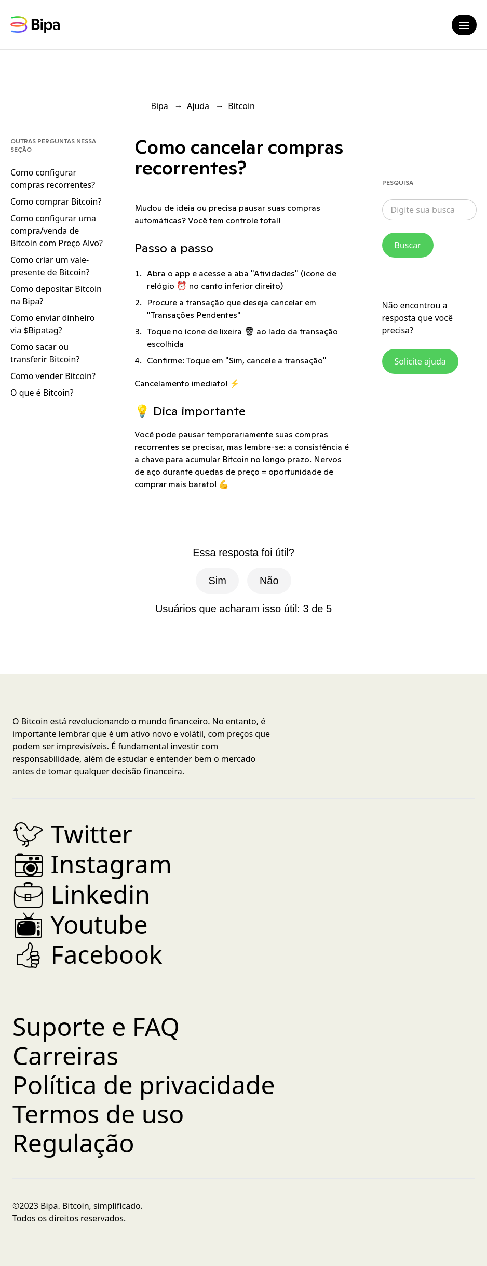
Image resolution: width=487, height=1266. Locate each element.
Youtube (80, 924)
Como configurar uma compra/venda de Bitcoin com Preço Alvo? (56, 230)
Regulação (73, 1143)
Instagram (92, 864)
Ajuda (198, 106)
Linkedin (81, 894)
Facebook (87, 954)
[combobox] (429, 209)
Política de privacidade (143, 1084)
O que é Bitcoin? (41, 392)
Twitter (72, 834)
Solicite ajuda (420, 361)
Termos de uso (98, 1113)
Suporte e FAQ (96, 1026)
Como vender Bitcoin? (53, 376)
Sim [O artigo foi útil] (217, 580)
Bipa (159, 106)
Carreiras (65, 1055)
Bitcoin (241, 106)
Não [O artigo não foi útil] (269, 580)
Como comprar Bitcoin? (55, 201)
